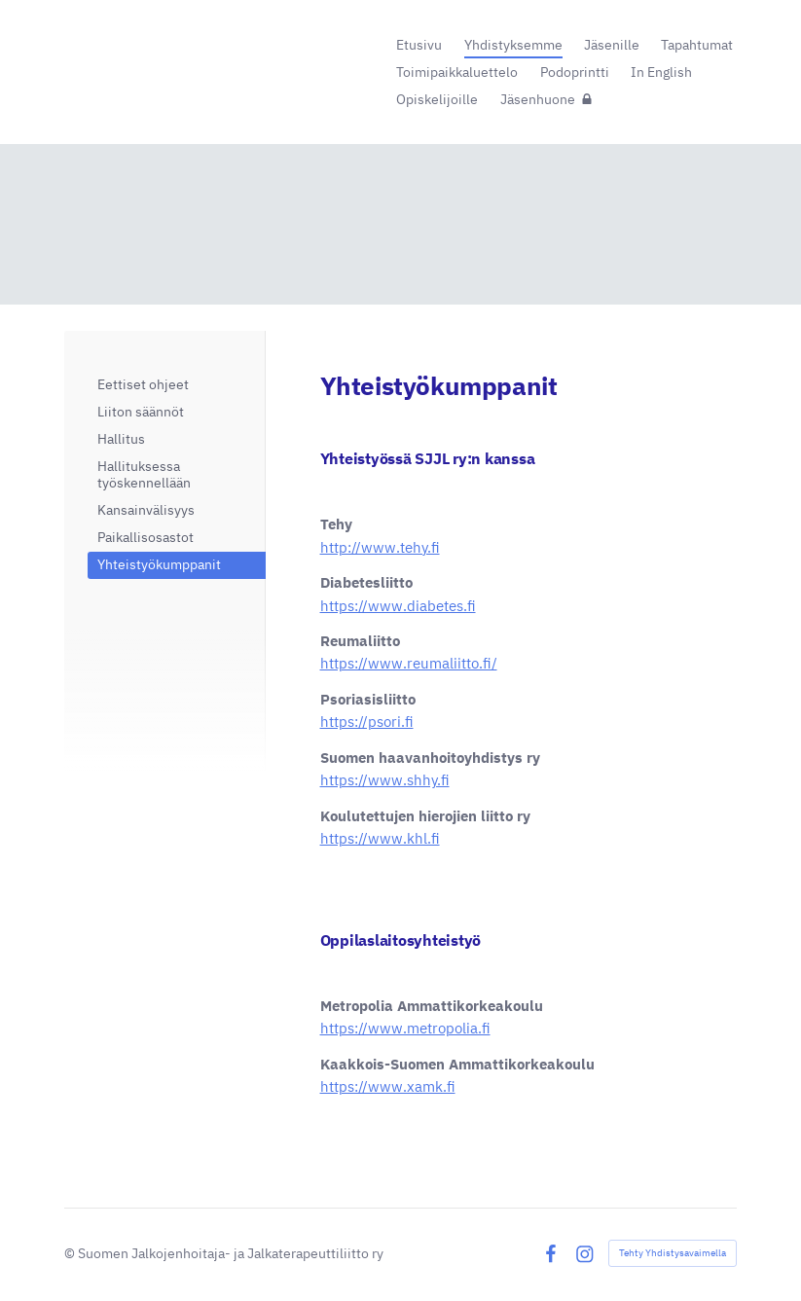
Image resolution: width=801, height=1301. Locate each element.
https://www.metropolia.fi (405, 1028)
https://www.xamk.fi (387, 1086)
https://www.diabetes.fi (398, 605)
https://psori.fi (367, 721)
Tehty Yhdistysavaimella (672, 1253)
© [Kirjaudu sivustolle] (71, 1253)
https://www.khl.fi (380, 838)
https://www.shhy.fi (385, 780)
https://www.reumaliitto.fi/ (408, 663)
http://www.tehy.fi (380, 547)
